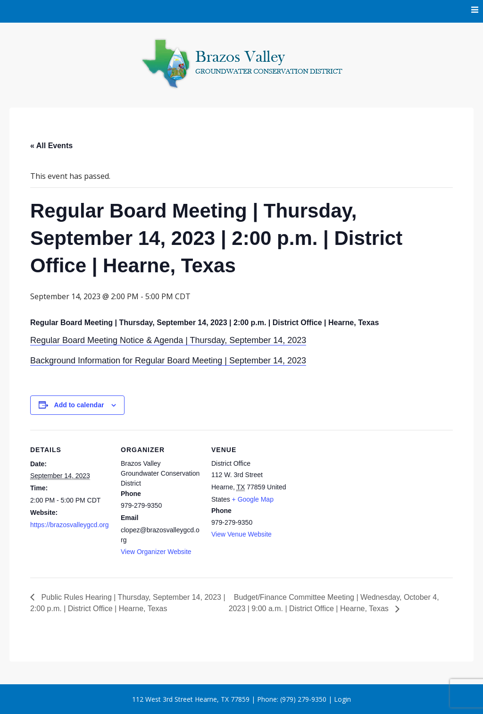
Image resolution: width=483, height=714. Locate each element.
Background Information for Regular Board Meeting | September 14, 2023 (168, 360)
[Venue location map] (351, 495)
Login (342, 699)
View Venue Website (241, 534)
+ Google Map (253, 499)
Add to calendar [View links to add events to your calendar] (79, 405)
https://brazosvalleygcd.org (69, 525)
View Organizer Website (156, 551)
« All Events (51, 146)
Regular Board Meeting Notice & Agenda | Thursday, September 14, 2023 (168, 340)
